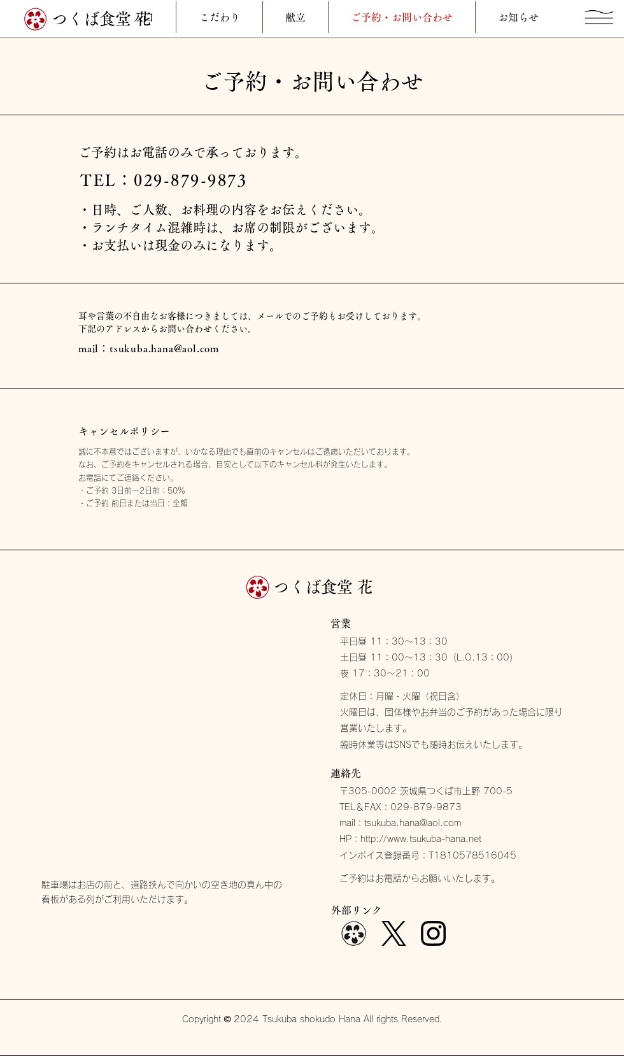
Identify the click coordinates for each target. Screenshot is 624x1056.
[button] (599, 17)
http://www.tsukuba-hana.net (420, 838)
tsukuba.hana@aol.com (164, 348)
